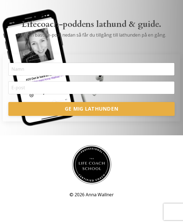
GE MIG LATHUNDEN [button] (91, 108)
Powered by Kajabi (91, 209)
